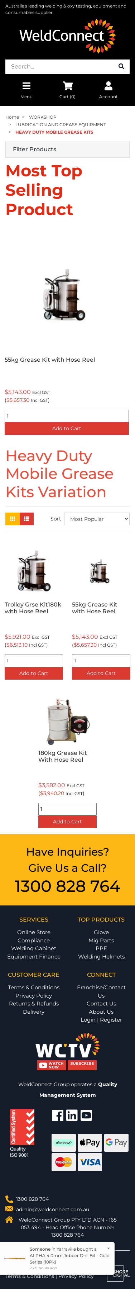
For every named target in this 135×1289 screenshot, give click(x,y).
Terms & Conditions (33, 987)
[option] (67, 333)
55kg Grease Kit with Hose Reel (50, 359)
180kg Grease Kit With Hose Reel (62, 756)
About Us (101, 1011)
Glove (101, 932)
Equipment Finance (34, 956)
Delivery (33, 1011)
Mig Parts (101, 940)
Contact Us (101, 1003)
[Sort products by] (97, 519)
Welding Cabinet (33, 948)
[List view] (26, 519)
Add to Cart (66, 428)
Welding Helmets (101, 956)
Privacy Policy (33, 995)
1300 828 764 (67, 886)
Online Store (33, 932)
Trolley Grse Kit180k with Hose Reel (33, 608)
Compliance (34, 940)
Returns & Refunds (34, 1003)
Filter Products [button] (34, 149)
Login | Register (101, 1019)
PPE (101, 948)
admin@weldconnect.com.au (52, 1209)
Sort (55, 518)
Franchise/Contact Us (101, 991)
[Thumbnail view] (12, 519)
